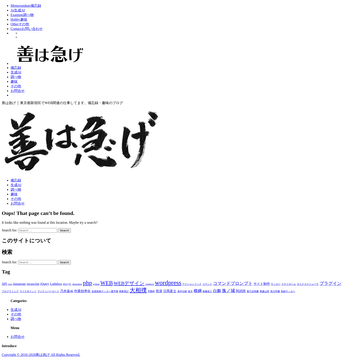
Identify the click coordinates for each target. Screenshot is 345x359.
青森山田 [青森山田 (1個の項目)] (264, 291)
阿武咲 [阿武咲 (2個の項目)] (241, 291)
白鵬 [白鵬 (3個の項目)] (217, 291)
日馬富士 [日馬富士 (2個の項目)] (169, 291)
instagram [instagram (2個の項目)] (19, 284)
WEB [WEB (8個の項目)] (106, 283)
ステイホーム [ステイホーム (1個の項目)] (288, 284)
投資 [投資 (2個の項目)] (159, 291)
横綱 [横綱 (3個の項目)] (198, 291)
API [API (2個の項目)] (4, 284)
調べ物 (16, 77)
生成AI (16, 72)
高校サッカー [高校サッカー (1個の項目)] (288, 291)
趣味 (14, 81)
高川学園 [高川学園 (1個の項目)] (275, 291)
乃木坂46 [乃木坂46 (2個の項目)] (66, 291)
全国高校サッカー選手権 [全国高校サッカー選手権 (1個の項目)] (105, 291)
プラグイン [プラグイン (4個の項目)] (330, 283)
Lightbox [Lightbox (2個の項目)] (56, 284)
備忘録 (16, 68)
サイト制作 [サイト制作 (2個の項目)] (261, 284)
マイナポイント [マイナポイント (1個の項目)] (28, 291)
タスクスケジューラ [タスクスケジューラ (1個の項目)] (308, 284)
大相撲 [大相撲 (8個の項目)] (138, 290)
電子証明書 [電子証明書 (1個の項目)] (253, 291)
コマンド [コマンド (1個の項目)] (207, 284)
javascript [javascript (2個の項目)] (33, 284)
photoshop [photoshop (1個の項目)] (77, 284)
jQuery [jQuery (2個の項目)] (44, 284)
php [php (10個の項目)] (87, 282)
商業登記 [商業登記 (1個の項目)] (124, 291)
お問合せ (18, 91)
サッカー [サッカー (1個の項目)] (276, 284)
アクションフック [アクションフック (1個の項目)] (192, 284)
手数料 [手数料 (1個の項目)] (151, 291)
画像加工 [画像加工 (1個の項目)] (207, 291)
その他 (16, 86)
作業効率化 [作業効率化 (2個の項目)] (82, 291)
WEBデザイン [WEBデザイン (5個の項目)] (129, 283)
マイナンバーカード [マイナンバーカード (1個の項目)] (48, 291)
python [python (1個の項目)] (96, 284)
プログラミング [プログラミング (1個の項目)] (10, 291)
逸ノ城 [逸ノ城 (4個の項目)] (228, 290)
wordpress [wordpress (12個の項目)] (168, 282)
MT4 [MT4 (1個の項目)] (65, 284)
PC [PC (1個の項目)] (69, 284)
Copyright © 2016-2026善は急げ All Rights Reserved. (41, 355)
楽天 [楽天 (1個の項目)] (190, 291)
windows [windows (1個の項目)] (149, 284)
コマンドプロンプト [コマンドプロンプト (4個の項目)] (233, 283)
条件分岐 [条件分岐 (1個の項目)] (182, 291)
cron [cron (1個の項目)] (10, 284)
